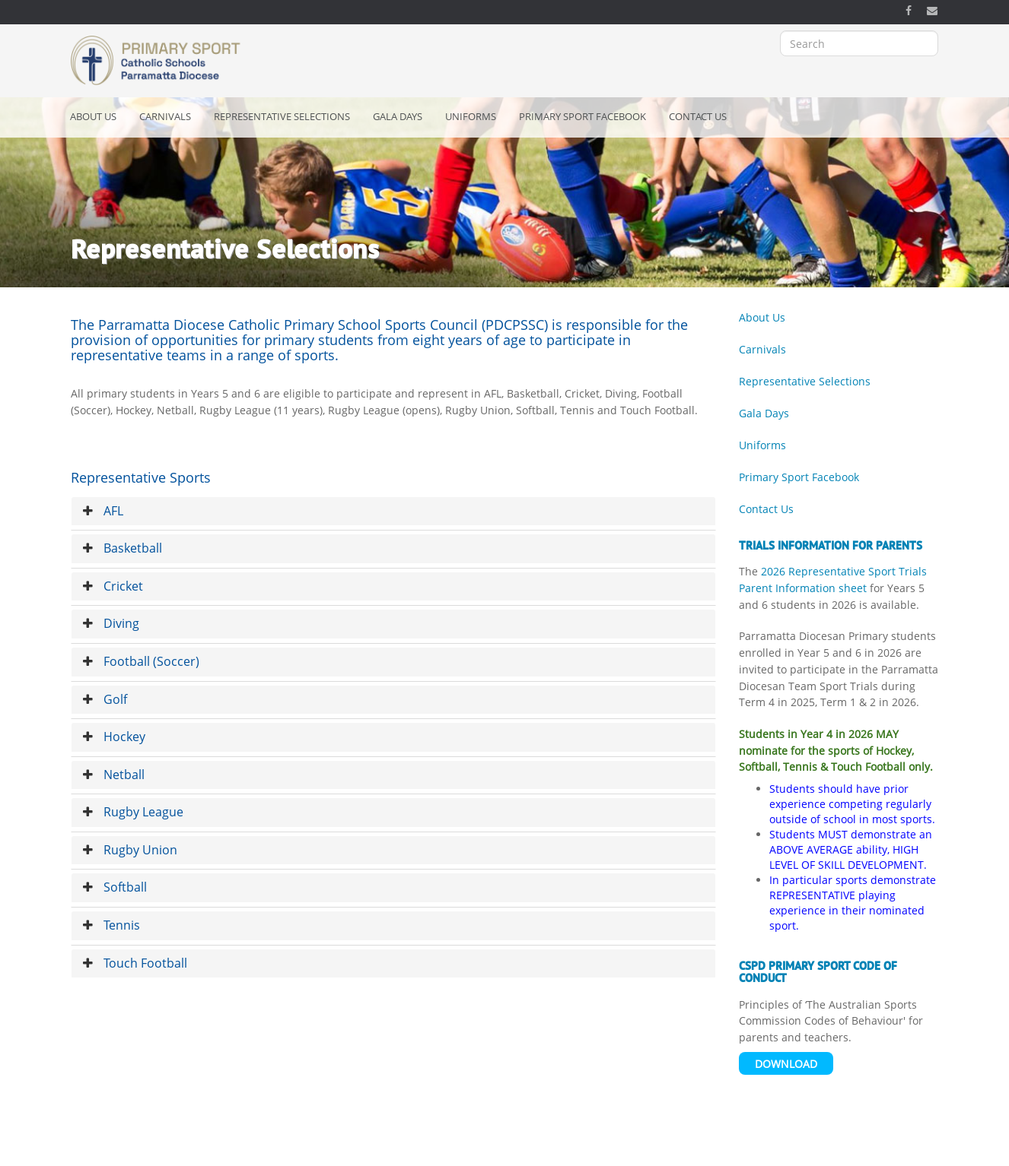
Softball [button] (115, 887)
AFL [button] (103, 510)
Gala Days (397, 116)
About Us (93, 116)
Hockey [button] (114, 736)
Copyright (336, 1149)
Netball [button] (114, 774)
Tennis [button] (111, 925)
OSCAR (607, 1149)
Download (786, 1064)
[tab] (393, 511)
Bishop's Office (669, 1149)
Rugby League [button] (133, 811)
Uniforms (470, 116)
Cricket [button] (113, 586)
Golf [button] (105, 699)
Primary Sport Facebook (582, 116)
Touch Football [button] (135, 963)
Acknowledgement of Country (237, 1149)
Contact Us (698, 116)
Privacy (388, 1149)
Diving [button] (111, 623)
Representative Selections (282, 116)
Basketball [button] (122, 548)
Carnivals (165, 116)
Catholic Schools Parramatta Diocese (497, 1149)
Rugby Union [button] (130, 849)
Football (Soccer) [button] (141, 661)
